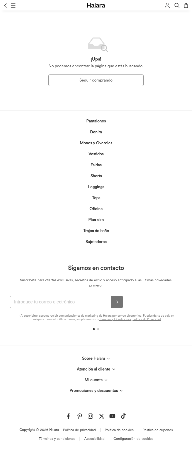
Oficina (96, 208)
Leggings (96, 187)
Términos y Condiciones (115, 319)
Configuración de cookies (133, 439)
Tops (96, 197)
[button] (5, 5)
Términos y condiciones (57, 439)
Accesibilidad (94, 439)
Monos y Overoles (96, 143)
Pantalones (96, 121)
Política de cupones (157, 430)
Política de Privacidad (146, 319)
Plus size (96, 219)
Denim (96, 132)
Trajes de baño (96, 230)
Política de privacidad (79, 430)
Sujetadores (96, 241)
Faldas (96, 165)
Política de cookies (119, 430)
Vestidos (96, 154)
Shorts (96, 176)
